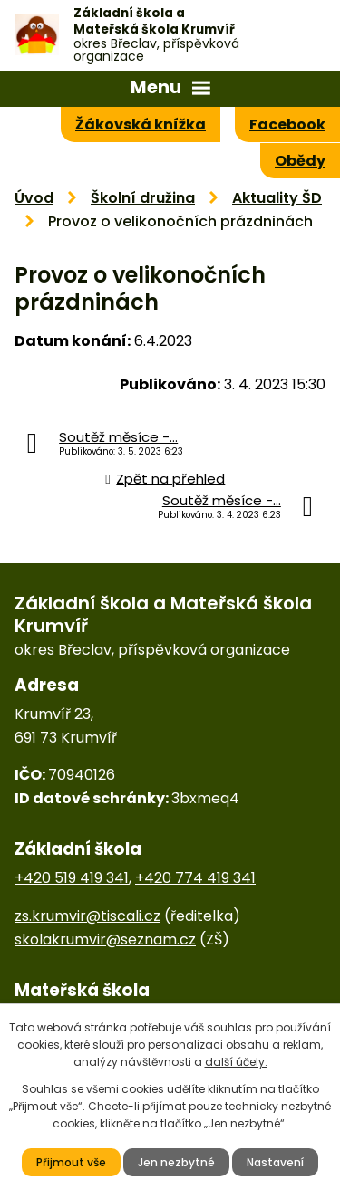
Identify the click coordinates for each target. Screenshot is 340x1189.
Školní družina (143, 197)
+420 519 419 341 (72, 878)
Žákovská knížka (140, 124)
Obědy (300, 160)
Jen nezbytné (176, 1162)
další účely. (236, 1061)
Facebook (287, 124)
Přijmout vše (71, 1162)
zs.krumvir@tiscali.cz (87, 916)
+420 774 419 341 (195, 878)
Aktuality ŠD (277, 197)
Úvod (34, 197)
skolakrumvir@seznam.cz (105, 939)
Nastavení (275, 1162)
